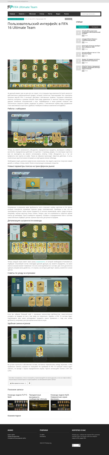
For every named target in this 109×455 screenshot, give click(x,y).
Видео (58, 14)
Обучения (32, 14)
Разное (66, 14)
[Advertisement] (40, 45)
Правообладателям (13, 436)
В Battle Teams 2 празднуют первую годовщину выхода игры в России (91, 67)
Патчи (50, 14)
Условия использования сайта (17, 438)
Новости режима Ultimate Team (15, 19)
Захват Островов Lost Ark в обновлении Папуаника (90, 60)
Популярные (82, 27)
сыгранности (40, 262)
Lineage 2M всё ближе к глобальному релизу (89, 39)
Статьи (42, 14)
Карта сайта (11, 435)
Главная (12, 14)
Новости (21, 14)
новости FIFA (75, 438)
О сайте (42, 435)
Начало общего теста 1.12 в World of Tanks (91, 53)
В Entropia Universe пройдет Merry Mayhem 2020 (91, 46)
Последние (95, 27)
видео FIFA (83, 438)
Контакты (43, 436)
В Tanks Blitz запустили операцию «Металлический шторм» (91, 32)
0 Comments (68, 19)
